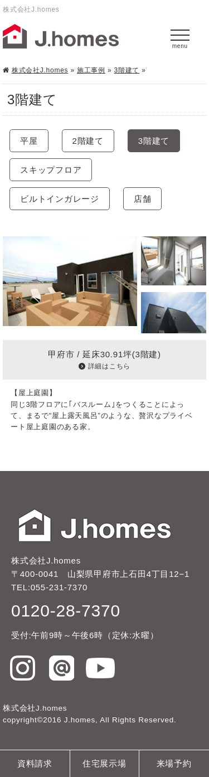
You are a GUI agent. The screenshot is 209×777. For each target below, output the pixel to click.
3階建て (127, 70)
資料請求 (34, 763)
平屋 (29, 140)
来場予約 (174, 763)
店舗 (143, 198)
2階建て (88, 140)
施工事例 (91, 70)
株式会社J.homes (40, 70)
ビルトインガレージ (59, 198)
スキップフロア (50, 169)
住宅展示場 (104, 763)
